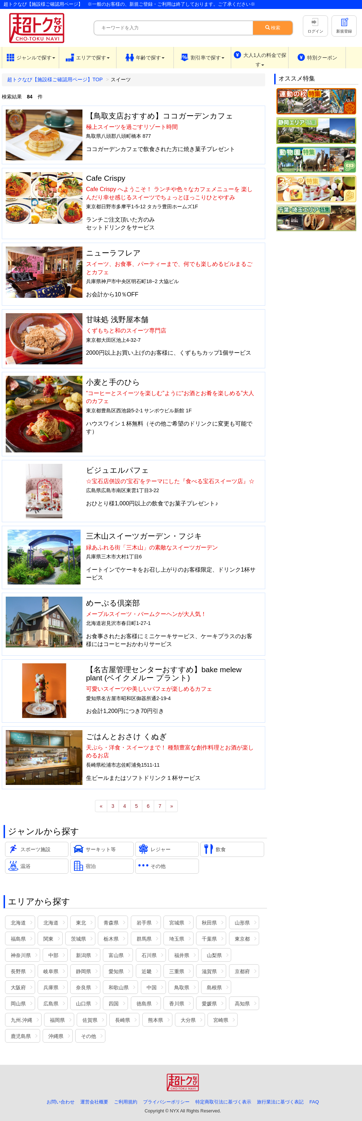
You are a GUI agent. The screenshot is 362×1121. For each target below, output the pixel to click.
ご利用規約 (125, 1102)
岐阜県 (50, 971)
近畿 (147, 971)
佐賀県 (89, 1020)
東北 (81, 923)
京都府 (242, 971)
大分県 (188, 1020)
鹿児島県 (21, 1036)
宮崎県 (220, 1020)
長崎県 (122, 1020)
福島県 (18, 939)
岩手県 (144, 923)
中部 (53, 955)
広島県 (50, 1003)
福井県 (181, 955)
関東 (48, 939)
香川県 (176, 1003)
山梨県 (214, 955)
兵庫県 (50, 987)
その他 (88, 1036)
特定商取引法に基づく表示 (223, 1102)
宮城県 (176, 923)
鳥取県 (181, 987)
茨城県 (78, 939)
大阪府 (18, 987)
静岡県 (83, 971)
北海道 (18, 923)
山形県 (242, 923)
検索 (273, 27)
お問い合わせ (61, 1102)
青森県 (111, 923)
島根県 (214, 987)
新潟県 (83, 955)
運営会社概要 (94, 1102)
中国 (152, 987)
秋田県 (209, 923)
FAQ (314, 1102)
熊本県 (155, 1020)
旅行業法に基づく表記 (280, 1102)
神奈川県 (21, 955)
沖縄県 (55, 1036)
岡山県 (18, 1003)
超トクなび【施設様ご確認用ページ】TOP (55, 79)
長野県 (18, 971)
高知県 (242, 1003)
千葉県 (209, 939)
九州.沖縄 (21, 1020)
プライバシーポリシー (166, 1102)
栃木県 (111, 939)
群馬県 (144, 939)
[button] (30, 57)
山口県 (83, 1003)
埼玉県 (176, 939)
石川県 (149, 955)
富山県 (116, 955)
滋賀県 (209, 971)
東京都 (242, 939)
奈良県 (83, 987)
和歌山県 (119, 987)
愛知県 (116, 971)
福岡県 (57, 1020)
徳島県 (144, 1003)
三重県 (176, 971)
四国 (114, 1003)
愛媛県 (209, 1003)
